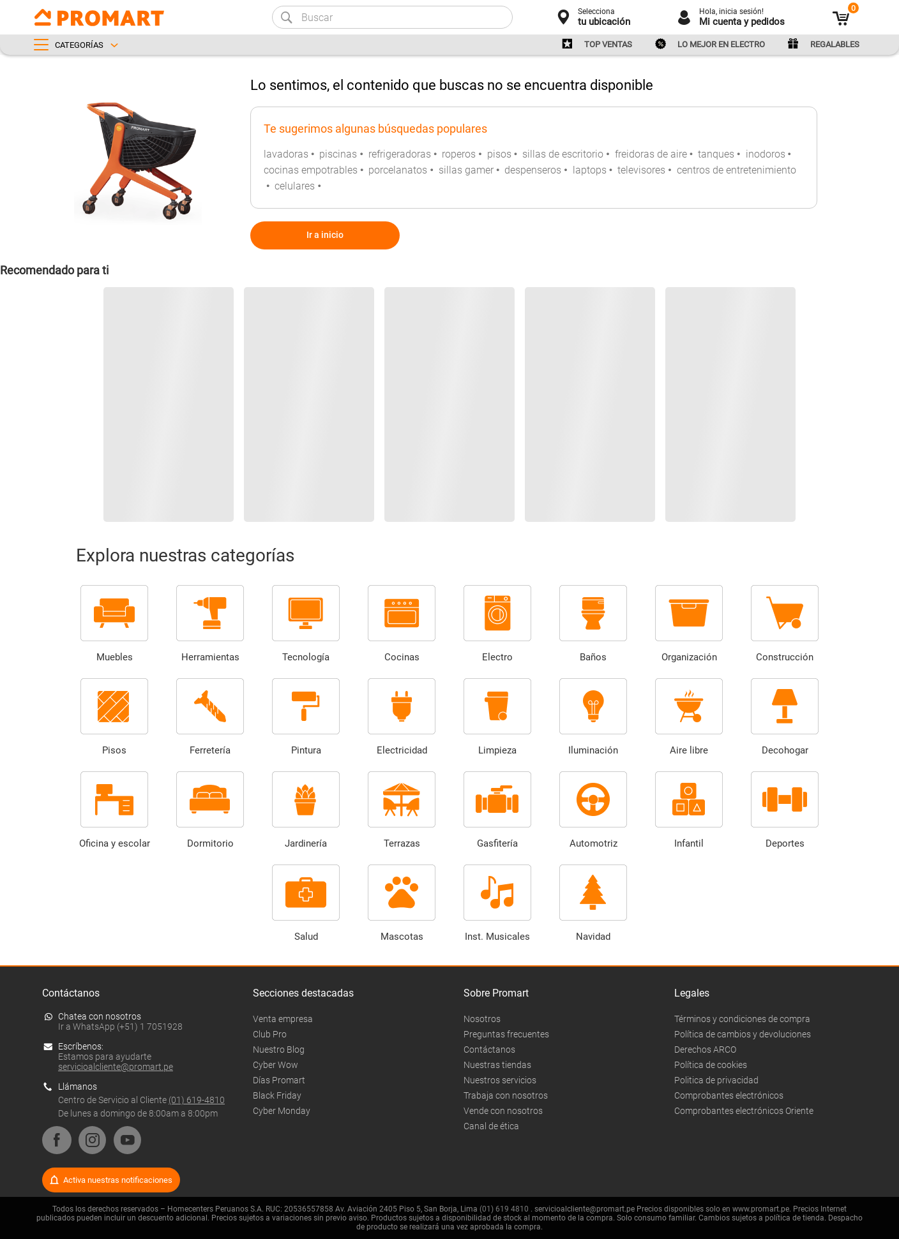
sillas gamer (466, 170)
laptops (590, 170)
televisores (641, 170)
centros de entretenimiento (736, 170)
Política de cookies (710, 1065)
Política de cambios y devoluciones (742, 1034)
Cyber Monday (281, 1111)
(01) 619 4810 (504, 1209)
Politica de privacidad (716, 1080)
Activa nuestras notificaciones (117, 1180)
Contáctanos (489, 1049)
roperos (459, 154)
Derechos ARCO (705, 1049)
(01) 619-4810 (197, 1100)
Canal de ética (491, 1126)
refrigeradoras (399, 154)
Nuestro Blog (279, 1049)
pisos (499, 154)
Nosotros (482, 1019)
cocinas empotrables (311, 170)
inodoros (765, 154)
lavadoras (286, 154)
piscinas (338, 154)
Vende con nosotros (503, 1111)
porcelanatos (397, 170)
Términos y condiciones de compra (742, 1019)
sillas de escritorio (562, 154)
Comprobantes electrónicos (728, 1095)
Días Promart (279, 1080)
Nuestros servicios (500, 1080)
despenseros (532, 170)
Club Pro (270, 1034)
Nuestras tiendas (497, 1065)
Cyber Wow (275, 1065)
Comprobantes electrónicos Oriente (743, 1111)
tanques (716, 154)
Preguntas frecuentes (506, 1034)
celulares (295, 186)
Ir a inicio (325, 235)
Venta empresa (283, 1019)
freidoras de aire (651, 154)
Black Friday (277, 1095)
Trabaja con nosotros (506, 1095)
